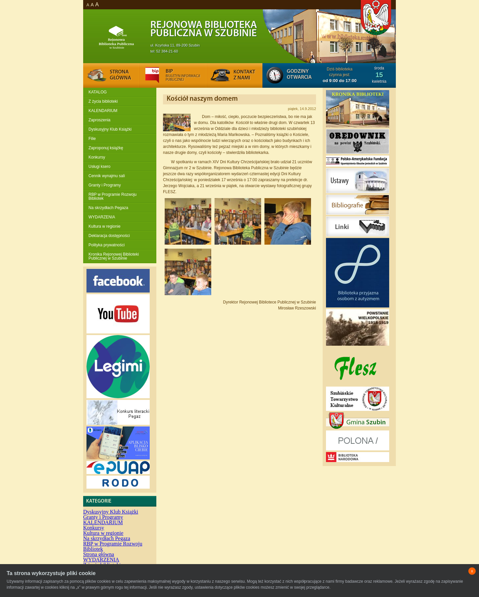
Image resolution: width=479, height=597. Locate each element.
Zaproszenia (99, 120)
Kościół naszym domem (202, 98)
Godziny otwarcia (299, 74)
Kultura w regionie (104, 226)
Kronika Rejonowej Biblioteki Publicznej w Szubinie (113, 256)
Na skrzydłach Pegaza (108, 207)
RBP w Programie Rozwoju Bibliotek (112, 196)
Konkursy (96, 157)
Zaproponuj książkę (105, 148)
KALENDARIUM (102, 110)
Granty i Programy (104, 185)
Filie (92, 138)
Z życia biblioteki (103, 101)
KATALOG (97, 92)
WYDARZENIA (101, 217)
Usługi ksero (99, 166)
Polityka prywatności (106, 245)
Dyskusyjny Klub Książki (109, 129)
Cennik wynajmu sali (106, 176)
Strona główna (98, 554)
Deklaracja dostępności (109, 235)
